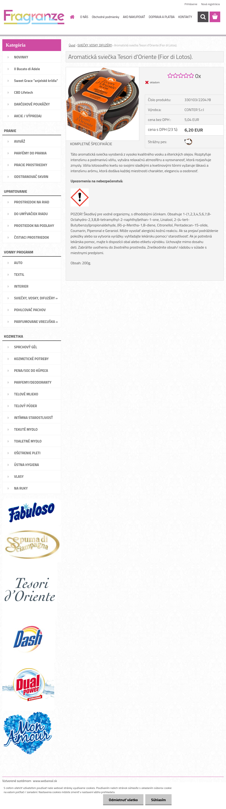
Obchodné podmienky (105, 17)
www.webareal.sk (45, 780)
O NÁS (84, 17)
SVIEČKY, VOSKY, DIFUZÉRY (94, 45)
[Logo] (34, 17)
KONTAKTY (185, 17)
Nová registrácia (210, 4)
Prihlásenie (190, 4)
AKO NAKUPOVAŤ (134, 17)
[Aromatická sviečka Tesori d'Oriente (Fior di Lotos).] (102, 69)
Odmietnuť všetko (123, 800)
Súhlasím (158, 800)
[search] (203, 17)
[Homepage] (71, 17)
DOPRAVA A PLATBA (162, 17)
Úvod (72, 45)
